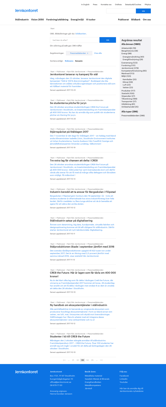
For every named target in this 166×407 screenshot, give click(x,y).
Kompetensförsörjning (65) (134, 70)
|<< (64, 359)
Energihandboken (93, 381)
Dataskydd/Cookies (133, 4)
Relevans (69, 61)
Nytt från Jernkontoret (76, 71)
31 (73, 359)
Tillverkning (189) (129, 98)
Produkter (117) (128, 90)
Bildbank (135, 19)
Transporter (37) (129, 101)
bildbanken (81, 33)
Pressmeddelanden (78, 53)
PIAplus (148, 4)
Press (95, 4)
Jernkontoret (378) (130, 67)
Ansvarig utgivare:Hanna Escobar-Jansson (61, 392)
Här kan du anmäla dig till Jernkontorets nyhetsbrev (132, 389)
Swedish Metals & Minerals (97, 378)
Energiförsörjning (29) (133, 59)
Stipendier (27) (128, 95)
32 (78, 359)
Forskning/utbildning (57, 19)
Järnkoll (88, 388)
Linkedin (123, 378)
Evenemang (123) (129, 62)
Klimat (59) (128, 81)
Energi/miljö (77, 19)
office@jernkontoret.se (60, 381)
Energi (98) (127, 53)
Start (52, 28)
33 (82, 360)
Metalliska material (93, 375)
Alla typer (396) (130, 112)
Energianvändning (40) (133, 56)
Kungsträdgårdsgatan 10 (61, 378)
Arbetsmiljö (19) (129, 47)
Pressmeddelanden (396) (133, 115)
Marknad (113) (128, 73)
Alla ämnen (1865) (131, 44)
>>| (101, 359)
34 (87, 359)
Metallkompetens (93, 384)
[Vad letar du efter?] (121, 11)
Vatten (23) (128, 87)
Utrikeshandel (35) (130, 106)
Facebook (124, 375)
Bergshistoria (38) (130, 50)
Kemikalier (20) (129, 79)
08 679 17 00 (56, 384)
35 (92, 359)
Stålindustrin (22, 19)
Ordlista (118, 4)
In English (85, 4)
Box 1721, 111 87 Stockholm (62, 375)
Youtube (123, 381)
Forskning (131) (128, 65)
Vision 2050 (37, 19)
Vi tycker (90, 19)
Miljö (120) (126, 75)
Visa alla (98, 52)
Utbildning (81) (128, 103)
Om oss (147, 19)
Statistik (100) (128, 93)
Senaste (79, 61)
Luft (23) (127, 84)
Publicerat (123, 19)
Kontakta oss (106, 4)
